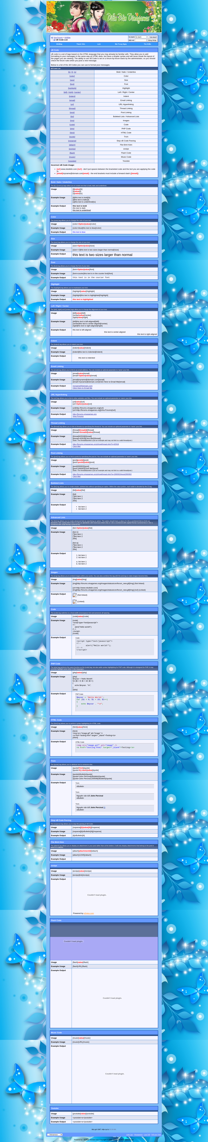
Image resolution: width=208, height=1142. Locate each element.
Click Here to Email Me (82, 388)
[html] (72, 133)
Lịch (99, 44)
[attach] (72, 145)
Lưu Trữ (147, 1135)
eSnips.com (89, 913)
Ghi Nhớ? (152, 37)
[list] (72, 116)
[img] (72, 120)
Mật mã (131, 40)
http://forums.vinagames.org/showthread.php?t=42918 (96, 444)
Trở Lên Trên (156, 1135)
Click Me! (77, 446)
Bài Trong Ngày (121, 44)
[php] (72, 129)
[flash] (72, 153)
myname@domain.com (82, 386)
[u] (75, 72)
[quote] (72, 137)
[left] (65, 92)
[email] (72, 100)
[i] (72, 72)
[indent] (72, 96)
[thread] (72, 108)
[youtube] (72, 161)
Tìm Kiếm (147, 44)
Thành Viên (81, 44)
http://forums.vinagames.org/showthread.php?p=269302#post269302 (102, 474)
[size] (72, 80)
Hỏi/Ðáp (67, 37)
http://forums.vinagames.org (84, 414)
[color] (72, 76)
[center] (77, 92)
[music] (72, 157)
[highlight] (72, 88)
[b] (69, 72)
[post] (72, 112)
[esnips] (72, 149)
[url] (72, 104)
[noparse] (72, 141)
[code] (72, 124)
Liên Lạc (129, 1135)
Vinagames (138, 1135)
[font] (72, 84)
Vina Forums (58, 37)
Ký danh (131, 37)
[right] (70, 92)
